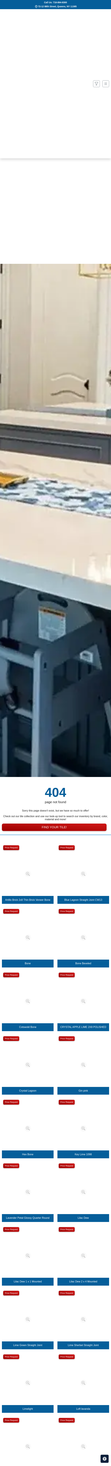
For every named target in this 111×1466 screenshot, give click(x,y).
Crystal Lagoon (27, 1090)
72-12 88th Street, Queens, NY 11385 (57, 6)
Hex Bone (27, 1154)
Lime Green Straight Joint (27, 1345)
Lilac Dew (83, 1217)
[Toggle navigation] (105, 83)
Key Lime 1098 (83, 1154)
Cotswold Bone (27, 1027)
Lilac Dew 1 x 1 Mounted (28, 1281)
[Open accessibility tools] (105, 1459)
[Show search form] (96, 83)
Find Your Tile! (54, 827)
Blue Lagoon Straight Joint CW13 (83, 900)
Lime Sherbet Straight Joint (83, 1345)
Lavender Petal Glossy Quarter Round (27, 1217)
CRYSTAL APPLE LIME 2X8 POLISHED (83, 1027)
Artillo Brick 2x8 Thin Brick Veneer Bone (27, 900)
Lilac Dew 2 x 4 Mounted (83, 1281)
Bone (28, 963)
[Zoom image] (28, 874)
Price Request (11, 847)
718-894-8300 (60, 2)
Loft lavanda (83, 1408)
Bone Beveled (83, 963)
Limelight (28, 1408)
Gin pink (83, 1090)
